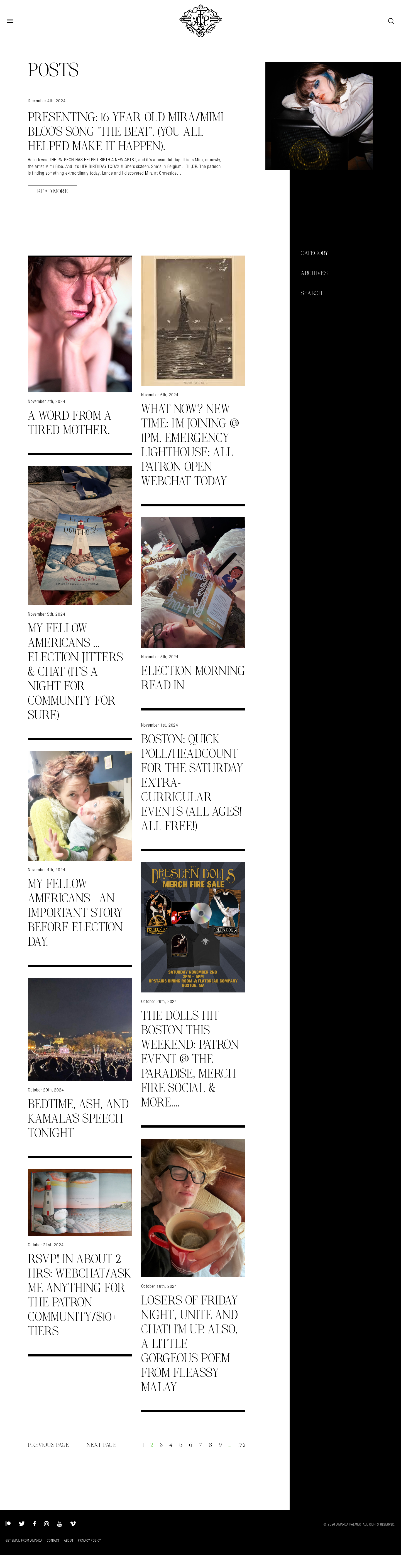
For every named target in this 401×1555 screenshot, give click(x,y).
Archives (314, 273)
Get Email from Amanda (24, 1540)
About (69, 1540)
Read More (52, 191)
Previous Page (48, 1445)
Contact (53, 1540)
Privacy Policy (89, 1540)
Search (311, 293)
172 (242, 1445)
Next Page (102, 1445)
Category (314, 253)
